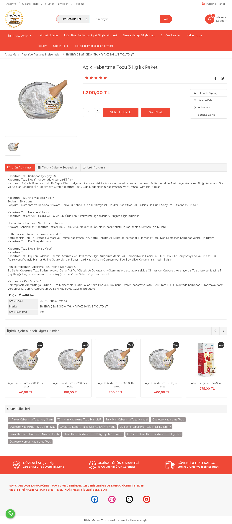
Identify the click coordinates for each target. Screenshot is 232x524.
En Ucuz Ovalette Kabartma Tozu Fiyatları (154, 434)
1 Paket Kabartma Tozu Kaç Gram (31, 419)
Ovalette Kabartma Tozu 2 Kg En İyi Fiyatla (87, 426)
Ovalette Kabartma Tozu (168, 419)
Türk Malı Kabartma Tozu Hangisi (127, 419)
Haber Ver (202, 107)
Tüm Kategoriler (18, 35)
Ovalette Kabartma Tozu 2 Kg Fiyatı (32, 426)
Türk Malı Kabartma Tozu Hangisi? (79, 419)
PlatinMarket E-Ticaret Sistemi (104, 520)
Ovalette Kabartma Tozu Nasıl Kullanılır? (145, 426)
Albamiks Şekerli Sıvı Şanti (206, 382)
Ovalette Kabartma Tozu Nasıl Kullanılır (34, 434)
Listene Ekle (203, 100)
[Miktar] (89, 112)
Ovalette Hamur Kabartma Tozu (30, 441)
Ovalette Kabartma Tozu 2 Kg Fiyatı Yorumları (93, 434)
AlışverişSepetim (221, 19)
